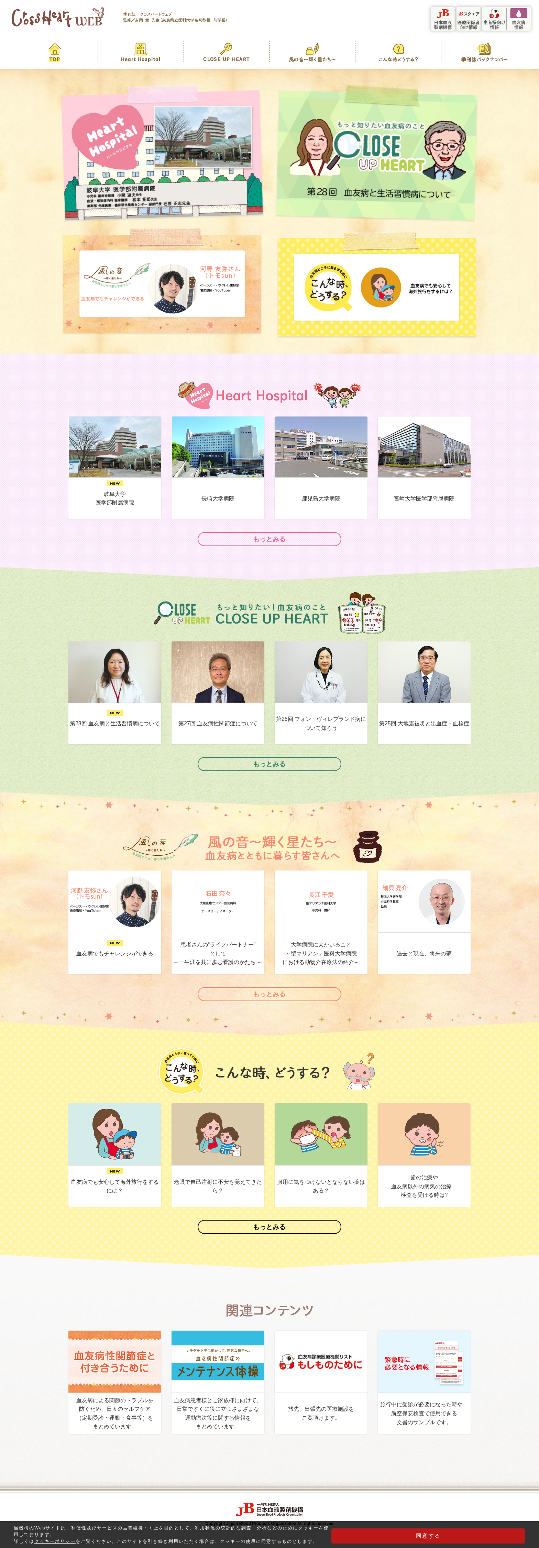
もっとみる (269, 541)
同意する (490, 1536)
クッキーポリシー (55, 1539)
